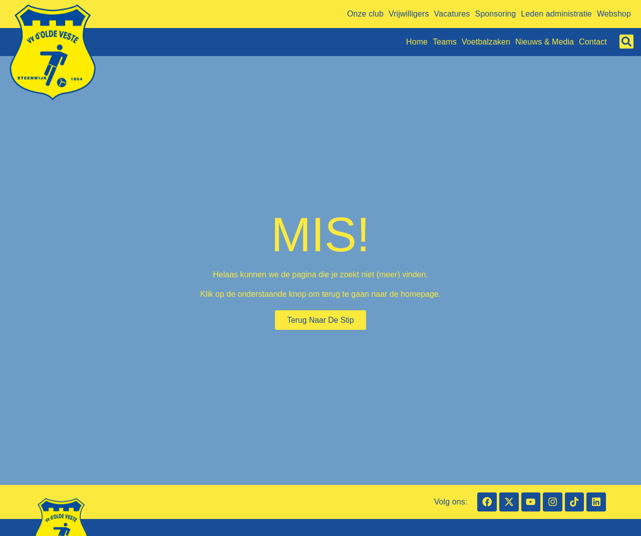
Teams (445, 42)
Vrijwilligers (409, 14)
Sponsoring (495, 14)
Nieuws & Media (544, 42)
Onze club (365, 14)
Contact (593, 42)
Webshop (614, 14)
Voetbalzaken (486, 42)
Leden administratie (556, 14)
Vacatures (452, 14)
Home (417, 42)
